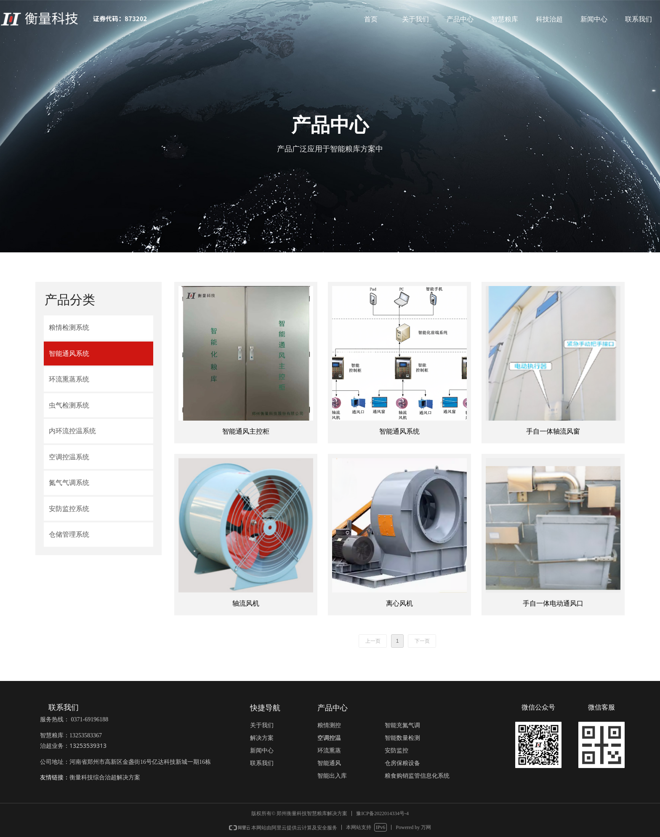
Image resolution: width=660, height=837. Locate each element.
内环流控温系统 (72, 430)
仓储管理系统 (69, 534)
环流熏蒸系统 (69, 379)
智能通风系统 (69, 353)
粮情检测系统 (69, 327)
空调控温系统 (69, 457)
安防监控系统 (69, 508)
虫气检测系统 (69, 405)
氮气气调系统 (69, 482)
